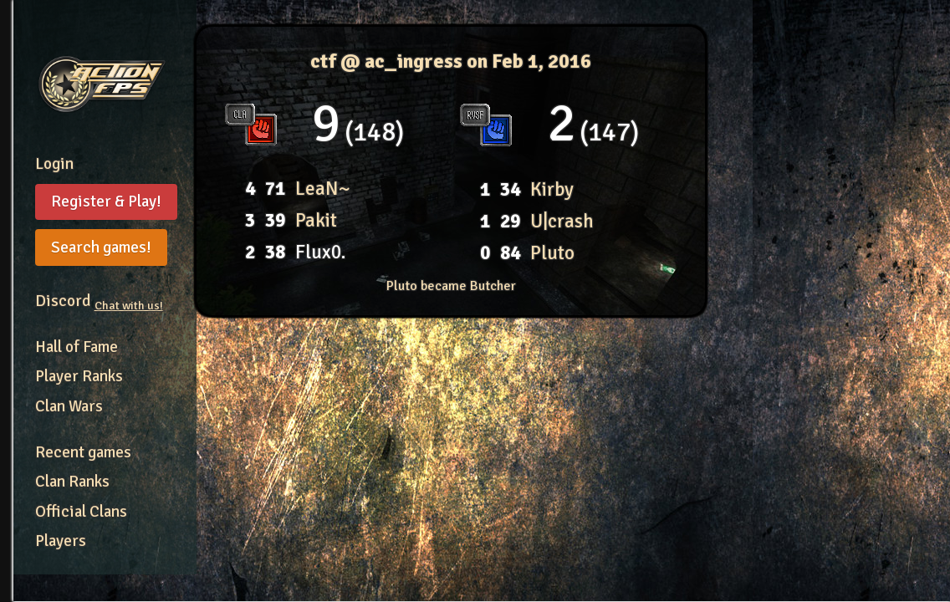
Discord (99, 301)
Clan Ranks (72, 482)
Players (60, 541)
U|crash (562, 221)
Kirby (552, 189)
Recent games (83, 452)
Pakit (316, 220)
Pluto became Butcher (451, 286)
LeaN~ (322, 188)
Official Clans (81, 512)
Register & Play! (106, 201)
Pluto (552, 253)
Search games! (101, 247)
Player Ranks (79, 376)
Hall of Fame (76, 347)
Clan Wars (69, 406)
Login (54, 164)
